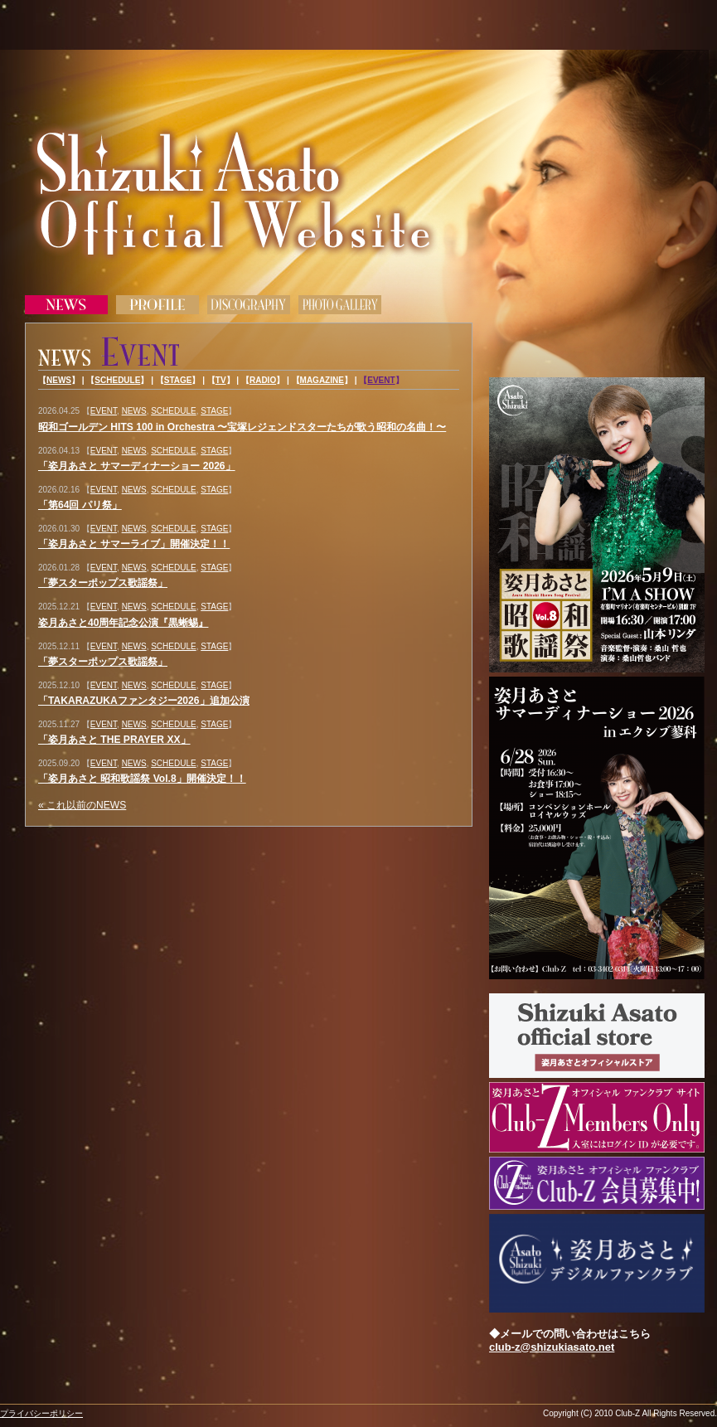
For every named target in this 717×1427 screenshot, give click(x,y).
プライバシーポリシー (41, 1413)
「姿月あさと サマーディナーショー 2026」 (136, 466)
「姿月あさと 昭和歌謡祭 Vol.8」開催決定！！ (142, 778)
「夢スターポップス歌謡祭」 (102, 583)
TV (221, 380)
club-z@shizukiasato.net (551, 1347)
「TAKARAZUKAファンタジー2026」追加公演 (143, 700)
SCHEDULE (117, 380)
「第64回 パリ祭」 (80, 505)
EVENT (381, 380)
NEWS (58, 380)
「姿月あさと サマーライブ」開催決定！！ (134, 544)
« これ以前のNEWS (82, 805)
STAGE (178, 380)
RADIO (262, 380)
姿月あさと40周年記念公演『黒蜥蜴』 (123, 623)
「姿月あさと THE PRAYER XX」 (114, 739)
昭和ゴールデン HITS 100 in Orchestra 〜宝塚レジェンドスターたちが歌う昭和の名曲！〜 (242, 427)
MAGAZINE (322, 380)
